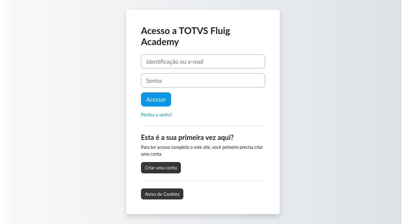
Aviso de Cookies (162, 194)
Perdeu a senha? (156, 114)
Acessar (156, 99)
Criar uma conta (161, 167)
